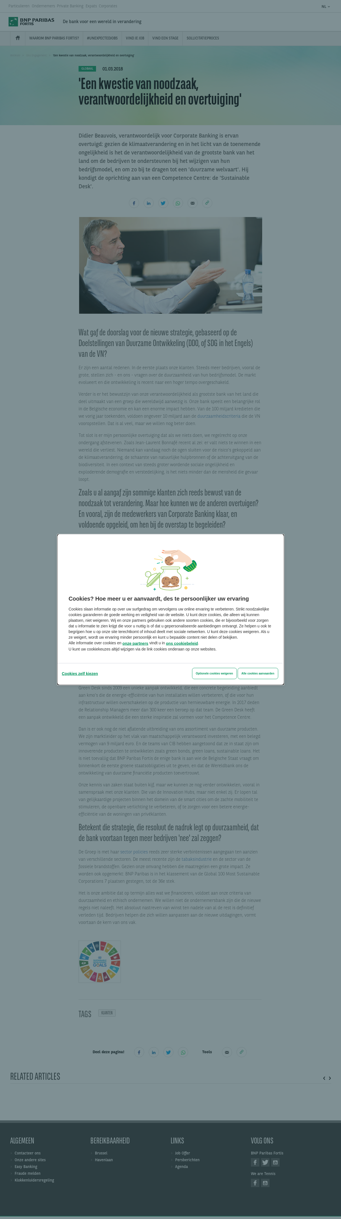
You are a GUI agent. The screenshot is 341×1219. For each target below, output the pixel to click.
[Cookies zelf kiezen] (80, 673)
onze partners (135, 643)
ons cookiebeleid (182, 643)
